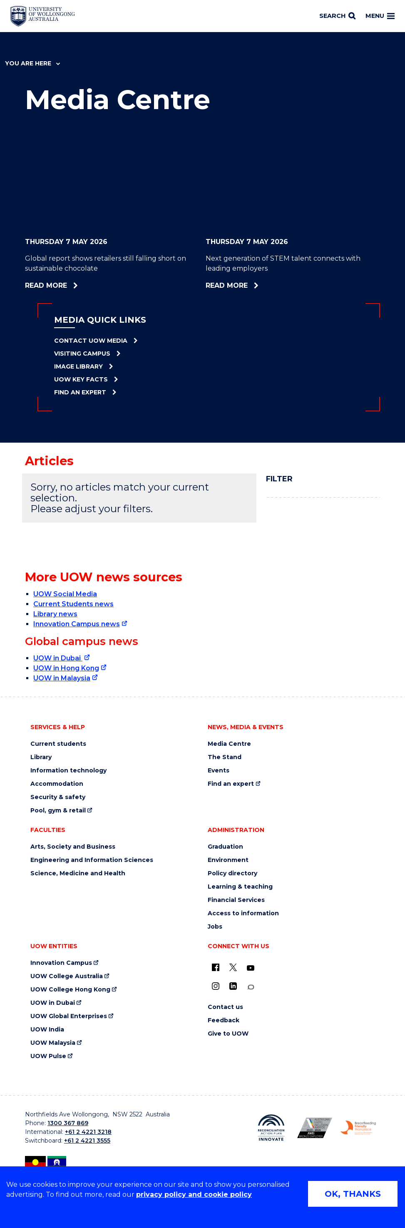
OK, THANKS (353, 1194)
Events (218, 770)
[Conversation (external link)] (250, 987)
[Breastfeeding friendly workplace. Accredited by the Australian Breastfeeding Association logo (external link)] (358, 1127)
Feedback (223, 1020)
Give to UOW (228, 1033)
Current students (58, 743)
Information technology (68, 770)
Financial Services (236, 900)
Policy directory (232, 873)
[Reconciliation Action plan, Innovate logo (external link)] (271, 1128)
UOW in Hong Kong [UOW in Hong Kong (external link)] (66, 668)
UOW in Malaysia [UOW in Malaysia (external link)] (61, 678)
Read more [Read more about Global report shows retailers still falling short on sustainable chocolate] (70, 285)
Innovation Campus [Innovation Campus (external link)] (61, 962)
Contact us (225, 1007)
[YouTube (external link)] (250, 968)
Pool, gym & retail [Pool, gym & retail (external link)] (58, 810)
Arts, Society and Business (72, 846)
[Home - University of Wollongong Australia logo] (42, 16)
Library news (55, 614)
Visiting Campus (82, 353)
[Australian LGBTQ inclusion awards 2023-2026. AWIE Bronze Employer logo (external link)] (315, 1128)
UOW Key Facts (81, 379)
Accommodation (56, 783)
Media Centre (229, 743)
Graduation (225, 846)
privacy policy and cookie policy (194, 1194)
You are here (32, 63)
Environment (228, 860)
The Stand (224, 757)
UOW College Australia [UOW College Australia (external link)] (66, 976)
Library (41, 757)
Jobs (215, 926)
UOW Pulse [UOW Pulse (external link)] (48, 1056)
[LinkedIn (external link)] (233, 986)
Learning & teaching (240, 886)
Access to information (243, 913)
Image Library (78, 366)
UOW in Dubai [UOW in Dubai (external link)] (57, 658)
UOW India (47, 1029)
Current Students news (73, 604)
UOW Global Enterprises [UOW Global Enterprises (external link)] (68, 1016)
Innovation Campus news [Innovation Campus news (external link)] (76, 624)
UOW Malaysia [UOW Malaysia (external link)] (52, 1042)
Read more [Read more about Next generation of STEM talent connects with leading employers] (249, 285)
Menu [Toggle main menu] (380, 16)
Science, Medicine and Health (77, 873)
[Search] (337, 16)
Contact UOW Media (90, 340)
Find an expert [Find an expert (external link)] (231, 783)
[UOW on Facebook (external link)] (216, 967)
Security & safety (57, 797)
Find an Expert (80, 392)
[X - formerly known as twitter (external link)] (233, 967)
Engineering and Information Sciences (91, 860)
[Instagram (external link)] (216, 986)
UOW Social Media (65, 594)
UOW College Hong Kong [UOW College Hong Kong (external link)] (70, 989)
